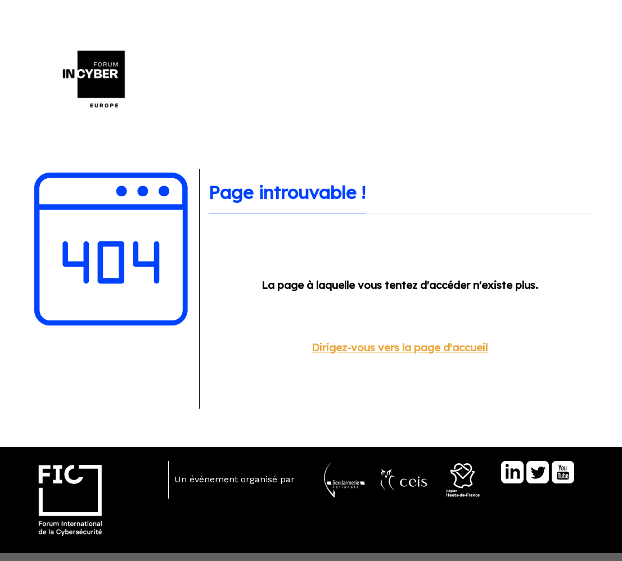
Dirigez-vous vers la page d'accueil (400, 347)
